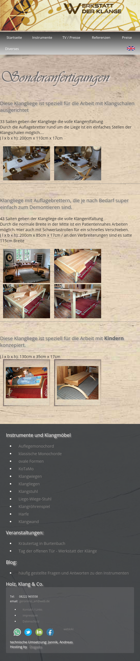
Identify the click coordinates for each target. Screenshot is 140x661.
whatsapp (17, 632)
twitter (28, 632)
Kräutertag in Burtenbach (42, 543)
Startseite (14, 37)
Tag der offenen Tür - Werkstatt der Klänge (58, 551)
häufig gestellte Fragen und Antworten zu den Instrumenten (74, 573)
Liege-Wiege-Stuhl (35, 499)
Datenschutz (31, 621)
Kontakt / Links (33, 609)
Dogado (35, 646)
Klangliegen (29, 484)
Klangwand (29, 521)
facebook (50, 632)
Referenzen (101, 37)
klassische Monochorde (40, 453)
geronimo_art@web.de (34, 601)
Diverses (12, 48)
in (39, 632)
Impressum (30, 615)
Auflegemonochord (36, 446)
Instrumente (42, 37)
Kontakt (94, 14)
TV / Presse (71, 37)
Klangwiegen (30, 476)
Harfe (24, 514)
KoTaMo (26, 468)
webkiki (69, 629)
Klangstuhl (28, 491)
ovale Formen (31, 461)
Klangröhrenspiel (34, 506)
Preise (127, 37)
